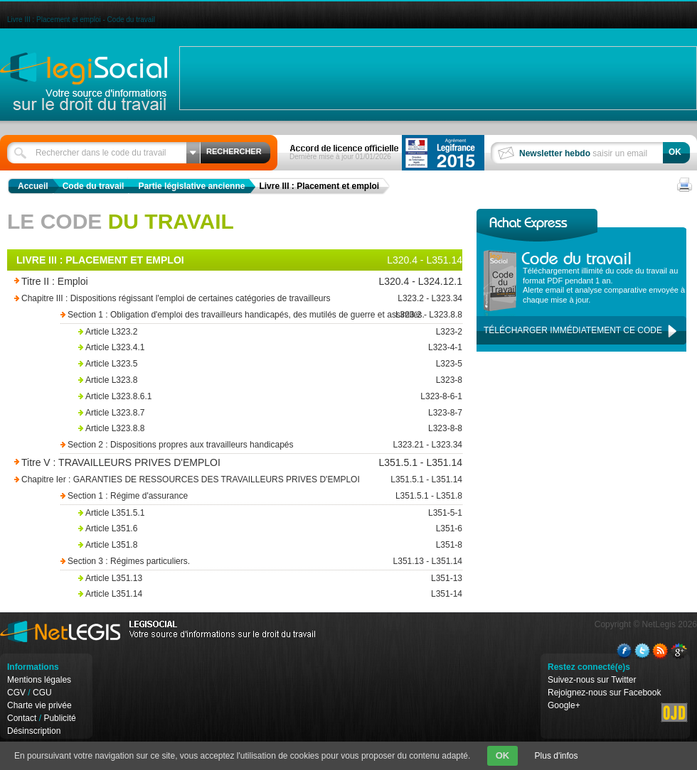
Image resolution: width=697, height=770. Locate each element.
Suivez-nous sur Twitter (592, 680)
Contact (21, 718)
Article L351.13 (270, 578)
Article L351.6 (270, 529)
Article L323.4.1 (270, 347)
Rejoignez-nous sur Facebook (604, 693)
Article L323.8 (270, 380)
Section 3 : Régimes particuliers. (260, 561)
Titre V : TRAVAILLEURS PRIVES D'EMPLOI (201, 463)
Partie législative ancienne (191, 186)
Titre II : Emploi (201, 282)
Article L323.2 (270, 332)
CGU (42, 693)
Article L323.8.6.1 (270, 396)
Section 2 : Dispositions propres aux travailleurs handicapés (260, 445)
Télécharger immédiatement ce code (573, 330)
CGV (16, 693)
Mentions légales (39, 680)
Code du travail (93, 186)
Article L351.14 (270, 594)
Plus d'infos (556, 756)
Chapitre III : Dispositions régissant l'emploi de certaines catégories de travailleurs (220, 298)
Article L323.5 (270, 364)
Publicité (59, 718)
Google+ (564, 705)
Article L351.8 (270, 545)
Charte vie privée (39, 705)
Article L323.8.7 (270, 413)
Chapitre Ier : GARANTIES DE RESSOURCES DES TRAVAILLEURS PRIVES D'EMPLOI (220, 480)
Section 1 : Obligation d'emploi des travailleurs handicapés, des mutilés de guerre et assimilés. (260, 315)
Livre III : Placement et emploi (319, 186)
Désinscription (33, 731)
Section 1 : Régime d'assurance (260, 496)
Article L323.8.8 (270, 428)
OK (503, 755)
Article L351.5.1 (270, 513)
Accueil (33, 186)
